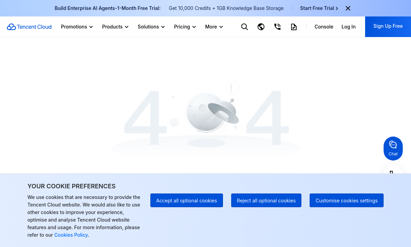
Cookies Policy (70, 235)
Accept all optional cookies (186, 200)
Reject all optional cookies (266, 200)
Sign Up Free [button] (388, 26)
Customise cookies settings (346, 200)
